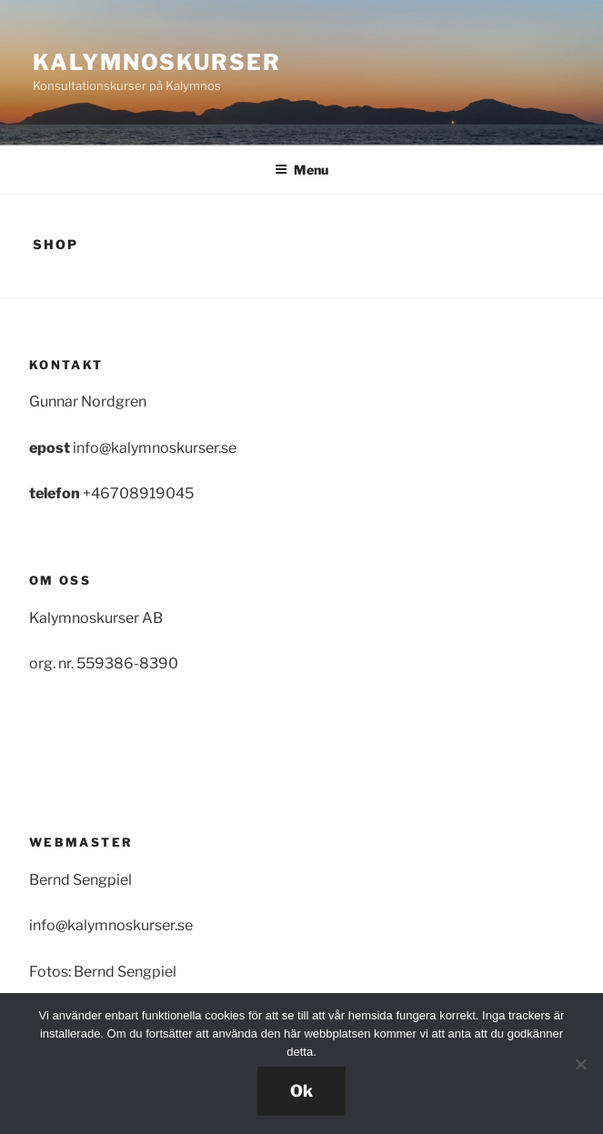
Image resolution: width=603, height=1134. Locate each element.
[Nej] (580, 1064)
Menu (301, 169)
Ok (301, 1090)
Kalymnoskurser (157, 62)
